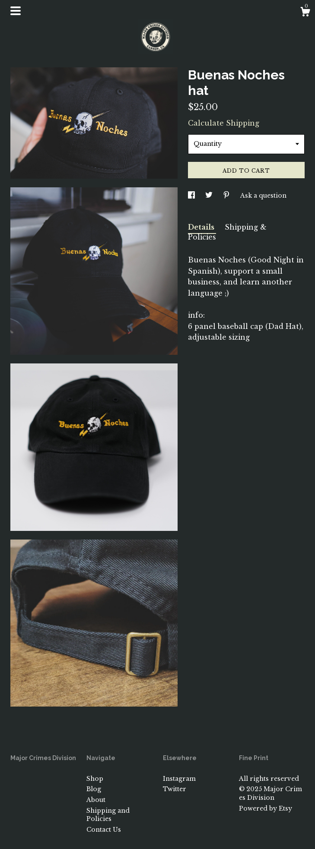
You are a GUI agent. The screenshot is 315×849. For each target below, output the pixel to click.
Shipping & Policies (227, 232)
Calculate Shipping (223, 123)
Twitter (174, 789)
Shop (94, 779)
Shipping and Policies (108, 815)
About (95, 800)
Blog (93, 789)
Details (202, 227)
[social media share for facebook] (192, 195)
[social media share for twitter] (209, 195)
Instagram (179, 779)
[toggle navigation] (15, 10)
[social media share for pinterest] (227, 195)
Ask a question (263, 195)
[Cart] (305, 12)
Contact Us (103, 829)
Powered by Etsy (265, 808)
